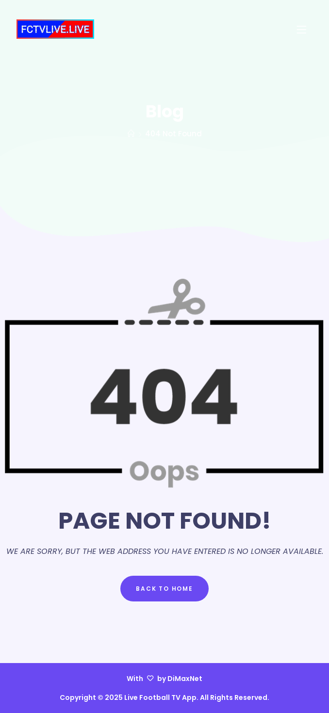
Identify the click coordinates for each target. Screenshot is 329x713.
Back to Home (164, 588)
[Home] (131, 134)
